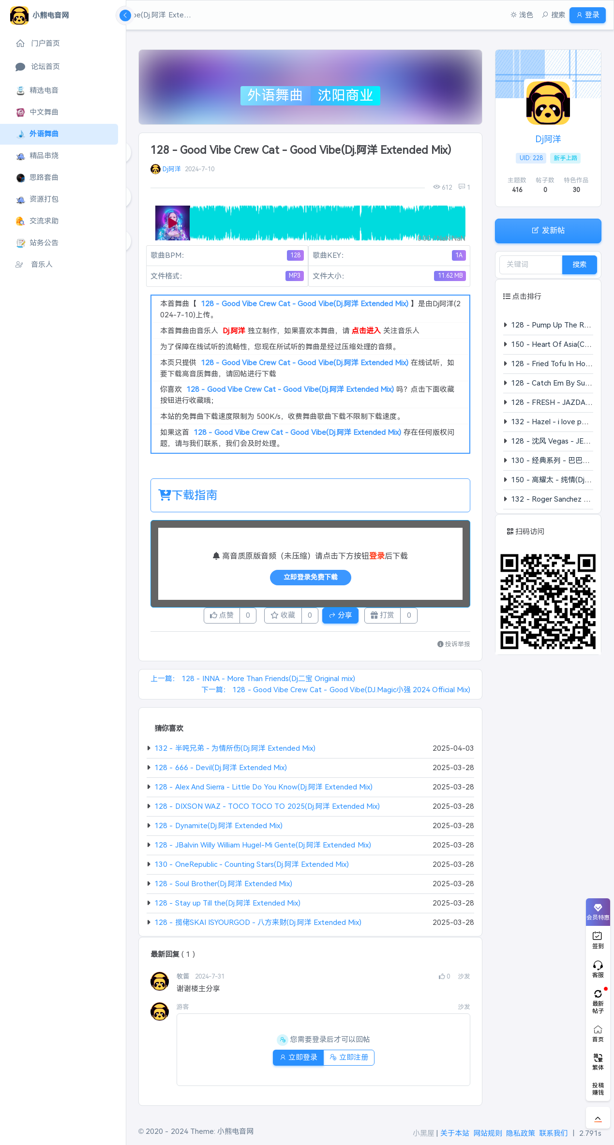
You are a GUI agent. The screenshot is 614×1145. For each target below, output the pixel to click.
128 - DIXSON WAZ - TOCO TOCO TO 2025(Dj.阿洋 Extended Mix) (267, 809)
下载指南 (188, 495)
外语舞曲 (37, 134)
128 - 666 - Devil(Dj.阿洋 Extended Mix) (220, 770)
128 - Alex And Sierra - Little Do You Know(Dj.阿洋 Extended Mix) (263, 790)
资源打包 (37, 199)
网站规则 (487, 1133)
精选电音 (37, 91)
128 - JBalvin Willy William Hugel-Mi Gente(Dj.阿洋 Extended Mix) (262, 848)
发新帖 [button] (548, 230)
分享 (348, 616)
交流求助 (37, 221)
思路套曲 (37, 178)
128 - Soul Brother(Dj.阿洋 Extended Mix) (223, 886)
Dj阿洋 (172, 169)
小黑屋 (423, 1133)
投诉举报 (454, 647)
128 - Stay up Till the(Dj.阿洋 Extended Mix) (227, 906)
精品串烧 (37, 156)
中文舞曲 (37, 112)
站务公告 (37, 243)
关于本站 (454, 1133)
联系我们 (553, 1133)
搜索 (579, 264)
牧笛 (184, 979)
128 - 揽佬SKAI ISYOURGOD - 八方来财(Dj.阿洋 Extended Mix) (257, 925)
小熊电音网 (235, 1131)
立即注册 (352, 1060)
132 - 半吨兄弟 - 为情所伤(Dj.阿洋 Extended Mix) (234, 751)
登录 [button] (584, 15)
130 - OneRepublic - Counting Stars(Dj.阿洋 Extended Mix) (251, 867)
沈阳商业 (345, 95)
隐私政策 (520, 1133)
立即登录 (294, 1060)
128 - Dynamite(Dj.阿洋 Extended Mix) (218, 828)
